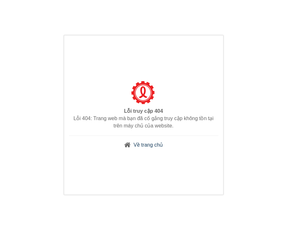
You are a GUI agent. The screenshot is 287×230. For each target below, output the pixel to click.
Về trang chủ (148, 145)
